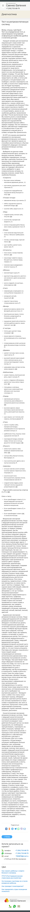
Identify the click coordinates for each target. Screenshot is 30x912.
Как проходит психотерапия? (13, 886)
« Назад (7, 837)
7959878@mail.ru (22, 856)
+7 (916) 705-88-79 (21, 850)
